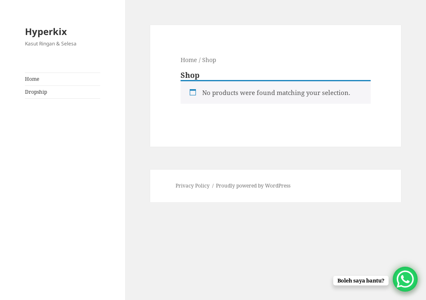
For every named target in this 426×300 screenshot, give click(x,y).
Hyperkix (46, 31)
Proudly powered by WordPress (253, 185)
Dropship (36, 91)
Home (32, 78)
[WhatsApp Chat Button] (405, 279)
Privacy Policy (193, 185)
